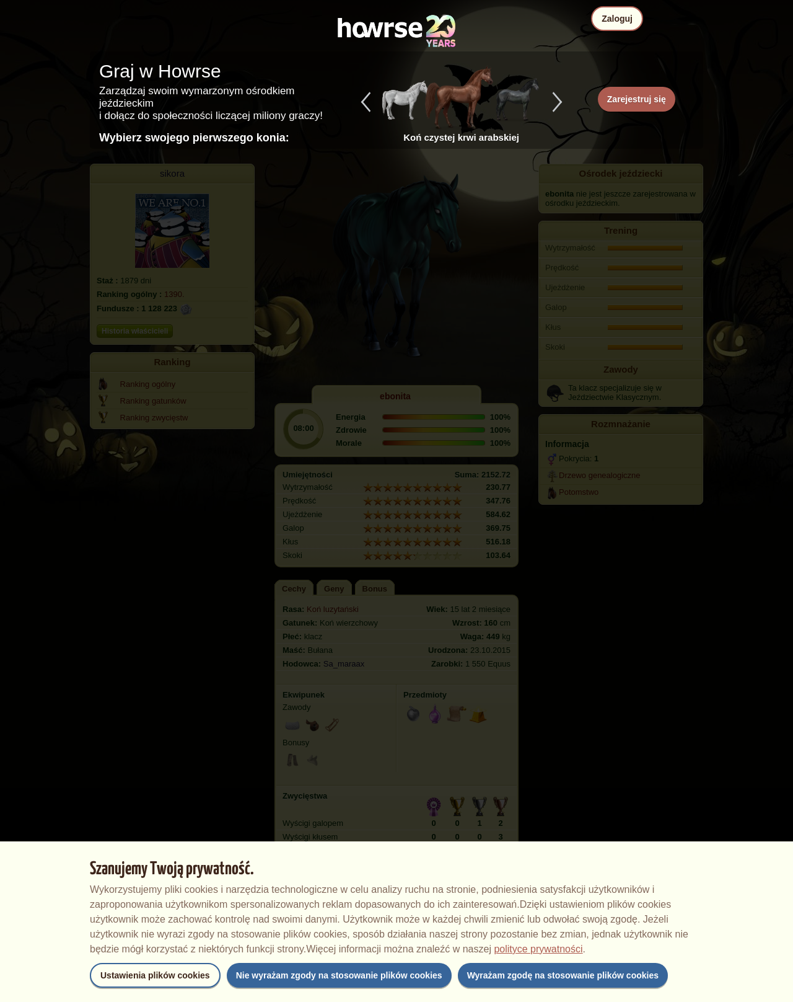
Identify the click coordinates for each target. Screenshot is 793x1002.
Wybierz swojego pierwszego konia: (194, 137)
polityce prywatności (538, 949)
